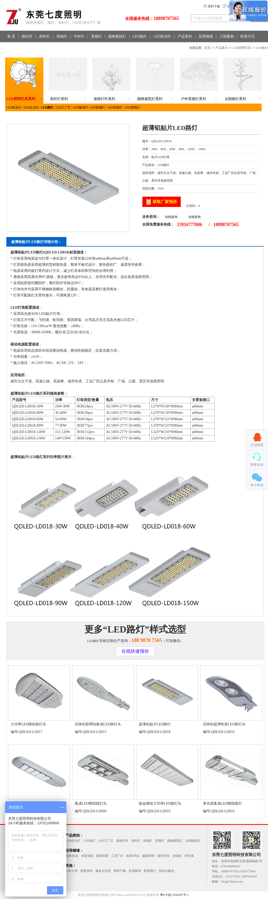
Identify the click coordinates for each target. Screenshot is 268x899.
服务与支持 (103, 871)
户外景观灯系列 (193, 99)
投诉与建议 (166, 871)
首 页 (11, 36)
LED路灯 (140, 36)
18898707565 (166, 18)
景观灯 (96, 36)
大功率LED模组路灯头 (28, 724)
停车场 (189, 856)
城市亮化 (163, 856)
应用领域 (206, 36)
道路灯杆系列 (104, 99)
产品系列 (185, 36)
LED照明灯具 (242, 48)
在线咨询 (171, 217)
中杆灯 (79, 36)
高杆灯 (44, 36)
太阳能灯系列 (235, 99)
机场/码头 (132, 856)
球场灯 (61, 36)
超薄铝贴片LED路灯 (155, 724)
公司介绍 (71, 871)
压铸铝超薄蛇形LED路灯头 (224, 724)
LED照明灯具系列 (20, 99)
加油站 (177, 856)
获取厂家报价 (165, 201)
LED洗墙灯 (115, 107)
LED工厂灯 (63, 107)
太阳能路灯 (193, 840)
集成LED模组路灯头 (91, 803)
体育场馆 (87, 856)
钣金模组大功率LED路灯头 (160, 803)
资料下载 (211, 6)
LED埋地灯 (132, 107)
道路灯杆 (122, 840)
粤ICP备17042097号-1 (174, 895)
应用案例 (135, 871)
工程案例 (227, 36)
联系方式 (247, 36)
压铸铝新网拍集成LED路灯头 (98, 724)
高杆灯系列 (59, 99)
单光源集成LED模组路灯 (222, 803)
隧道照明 (148, 856)
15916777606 (189, 224)
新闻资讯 (86, 871)
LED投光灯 (162, 36)
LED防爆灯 (97, 107)
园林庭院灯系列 (149, 99)
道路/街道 (71, 856)
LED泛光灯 (31, 107)
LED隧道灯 (80, 107)
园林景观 (102, 856)
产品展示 (221, 48)
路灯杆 (27, 36)
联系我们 (150, 871)
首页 (207, 48)
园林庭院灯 (117, 36)
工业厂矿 (117, 856)
